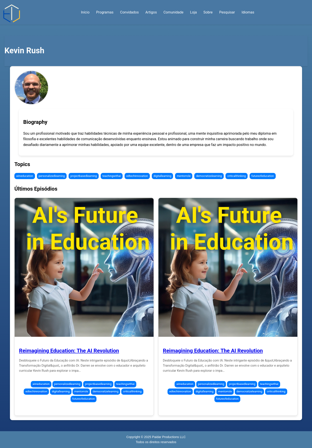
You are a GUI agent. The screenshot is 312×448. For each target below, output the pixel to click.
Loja (193, 12)
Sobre (207, 12)
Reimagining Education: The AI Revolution (69, 351)
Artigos (151, 12)
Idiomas (248, 12)
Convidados (129, 12)
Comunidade (173, 12)
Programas (105, 12)
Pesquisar (227, 12)
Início (85, 12)
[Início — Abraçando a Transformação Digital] (11, 13)
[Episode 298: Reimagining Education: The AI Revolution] (84, 267)
